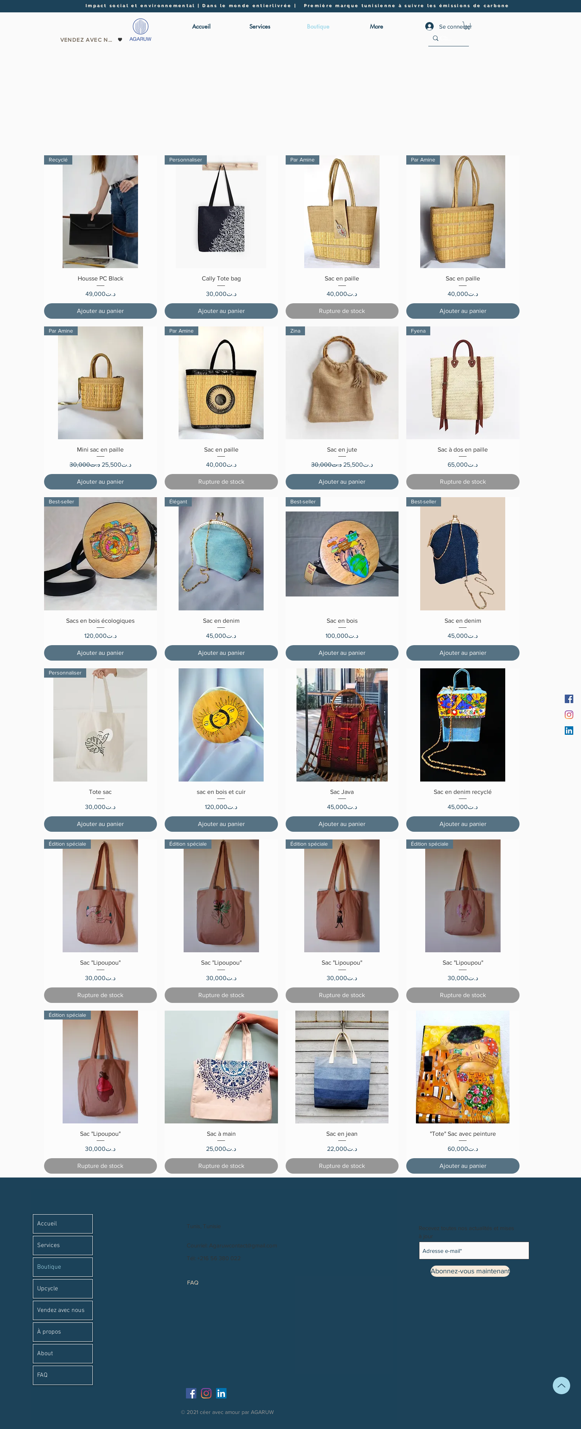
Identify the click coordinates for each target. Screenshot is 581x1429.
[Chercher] (446, 38)
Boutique (49, 1267)
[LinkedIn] (569, 730)
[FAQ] (201, 1282)
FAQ (42, 1375)
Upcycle (47, 1289)
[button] (467, 26)
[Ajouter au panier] (100, 311)
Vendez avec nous (61, 1310)
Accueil (47, 1224)
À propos (49, 1332)
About (45, 1354)
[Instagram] (569, 714)
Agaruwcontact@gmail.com (243, 1245)
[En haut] (561, 1385)
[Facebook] (569, 699)
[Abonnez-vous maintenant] (470, 1271)
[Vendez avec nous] (91, 39)
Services (48, 1245)
